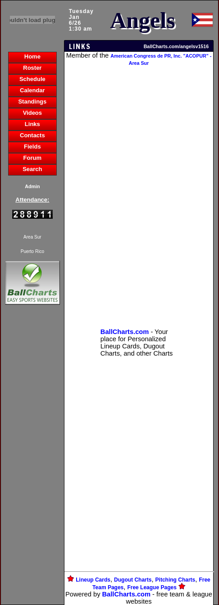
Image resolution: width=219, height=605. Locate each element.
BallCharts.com (126, 594)
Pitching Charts (175, 580)
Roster (32, 67)
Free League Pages (151, 587)
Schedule (32, 79)
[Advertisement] (32, 462)
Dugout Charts (132, 580)
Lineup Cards (93, 580)
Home (32, 56)
